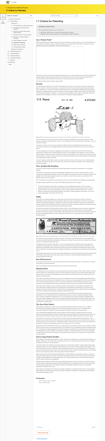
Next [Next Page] (94, 427)
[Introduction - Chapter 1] (21, 23)
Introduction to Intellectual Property (17, 8)
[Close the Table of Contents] (3, 16)
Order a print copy (43, 432)
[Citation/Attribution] (66, 439)
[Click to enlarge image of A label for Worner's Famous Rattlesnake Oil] (66, 226)
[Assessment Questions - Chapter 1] (21, 49)
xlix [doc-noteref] (83, 78)
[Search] (76, 15)
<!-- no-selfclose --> (60, 59)
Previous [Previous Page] (39, 427)
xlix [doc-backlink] (39, 380)
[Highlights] (3, 22)
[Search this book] (62, 15)
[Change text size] (97, 15)
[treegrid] (19, 41)
